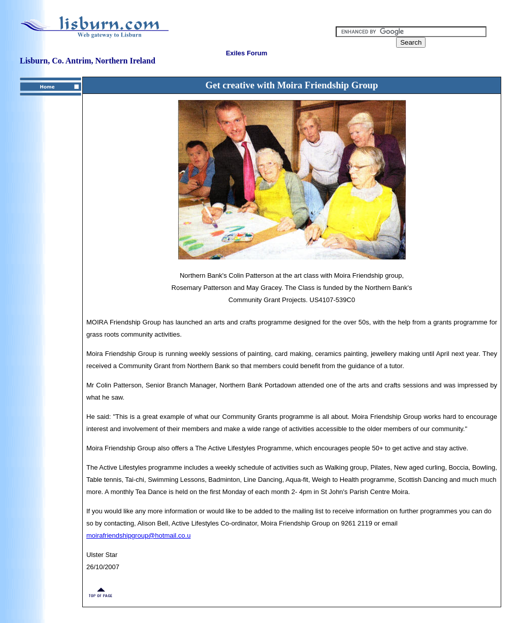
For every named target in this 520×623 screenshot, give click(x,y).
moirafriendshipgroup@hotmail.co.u (138, 535)
